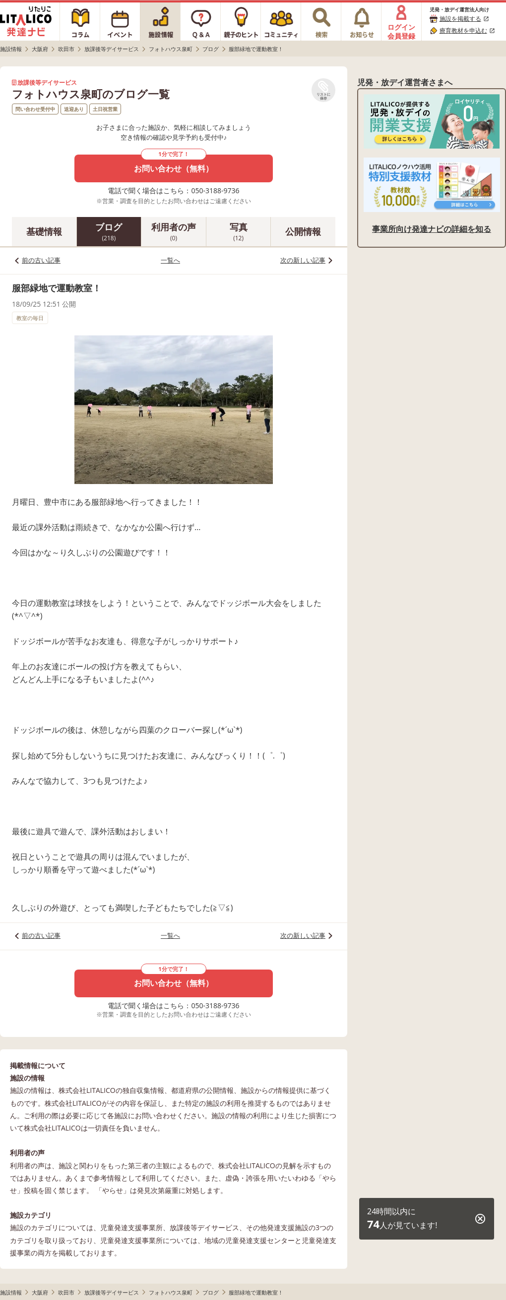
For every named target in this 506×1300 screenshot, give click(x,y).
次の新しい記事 (302, 260)
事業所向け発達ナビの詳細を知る (431, 228)
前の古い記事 (41, 260)
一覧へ (170, 260)
